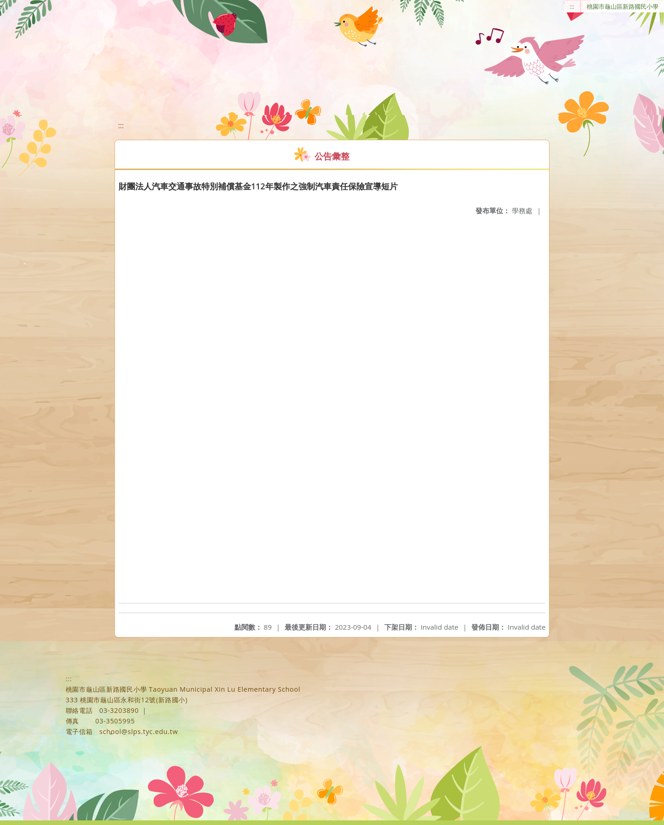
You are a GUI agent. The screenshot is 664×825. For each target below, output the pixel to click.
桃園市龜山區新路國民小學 (622, 6)
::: (572, 6)
